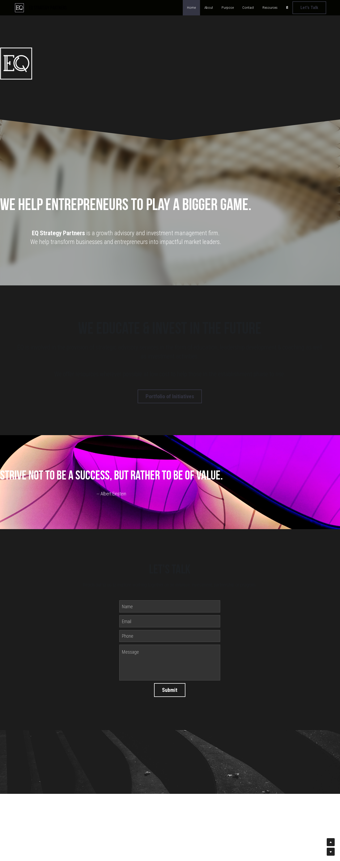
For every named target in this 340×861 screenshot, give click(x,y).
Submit (169, 691)
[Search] (287, 8)
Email (126, 623)
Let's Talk (309, 7)
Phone (127, 637)
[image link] (19, 7)
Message (130, 653)
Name (127, 608)
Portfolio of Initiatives (170, 395)
